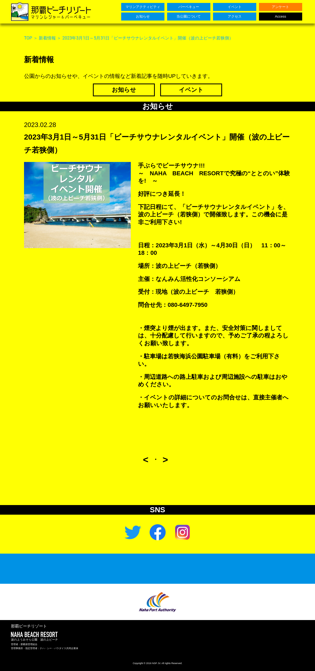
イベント (191, 89)
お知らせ (124, 89)
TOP (28, 38)
